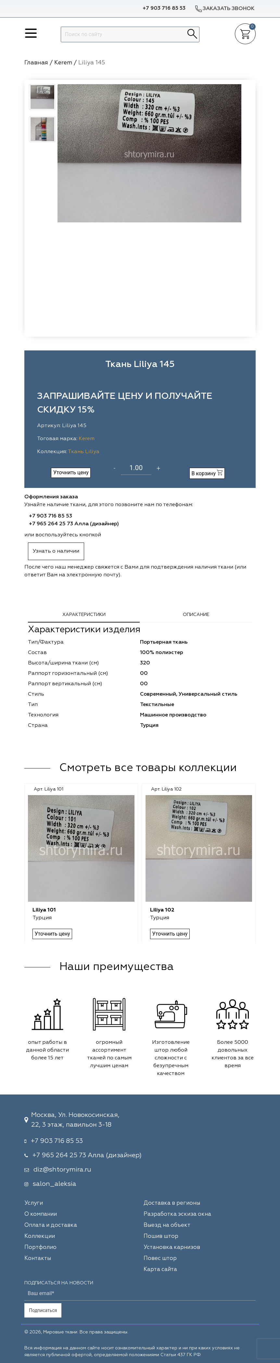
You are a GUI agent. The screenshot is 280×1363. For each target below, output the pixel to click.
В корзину (207, 473)
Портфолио (40, 1247)
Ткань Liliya (83, 451)
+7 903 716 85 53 (164, 8)
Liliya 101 (44, 910)
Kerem (87, 438)
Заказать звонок (224, 9)
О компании (40, 1214)
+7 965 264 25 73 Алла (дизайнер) (74, 524)
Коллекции (39, 1236)
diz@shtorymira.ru (62, 1169)
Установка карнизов (172, 1247)
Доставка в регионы (172, 1203)
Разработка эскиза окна (177, 1214)
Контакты (37, 1258)
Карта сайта (160, 1269)
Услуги (33, 1203)
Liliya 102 (162, 910)
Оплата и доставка (50, 1225)
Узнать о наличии (56, 551)
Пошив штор (161, 1236)
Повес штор (160, 1258)
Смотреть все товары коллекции (148, 768)
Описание (196, 614)
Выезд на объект (167, 1225)
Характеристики (84, 614)
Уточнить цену (71, 472)
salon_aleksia (54, 1184)
